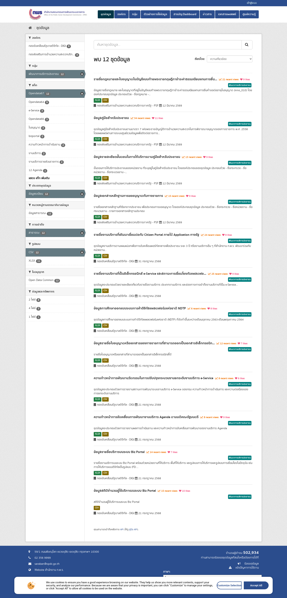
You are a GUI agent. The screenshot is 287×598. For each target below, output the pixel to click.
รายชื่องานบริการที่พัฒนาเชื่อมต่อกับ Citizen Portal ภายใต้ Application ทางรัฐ (146, 234)
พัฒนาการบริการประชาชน (240, 85)
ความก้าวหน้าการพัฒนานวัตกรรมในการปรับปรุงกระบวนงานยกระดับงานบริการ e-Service (153, 378)
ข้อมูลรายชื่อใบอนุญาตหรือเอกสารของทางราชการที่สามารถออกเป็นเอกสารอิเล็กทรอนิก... (154, 343)
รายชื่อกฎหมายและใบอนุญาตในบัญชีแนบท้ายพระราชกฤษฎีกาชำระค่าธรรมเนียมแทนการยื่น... (155, 79)
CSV (105, 100)
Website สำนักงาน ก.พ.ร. (49, 570)
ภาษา (166, 572)
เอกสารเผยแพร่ (227, 14)
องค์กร (121, 14)
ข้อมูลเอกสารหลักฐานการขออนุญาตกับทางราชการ (128, 195)
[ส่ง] (247, 44)
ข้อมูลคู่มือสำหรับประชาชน (111, 118)
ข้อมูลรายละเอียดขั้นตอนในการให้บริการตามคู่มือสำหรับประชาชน (137, 157)
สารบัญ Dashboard (184, 14)
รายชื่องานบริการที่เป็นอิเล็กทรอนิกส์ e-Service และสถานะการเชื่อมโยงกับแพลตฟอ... (150, 273)
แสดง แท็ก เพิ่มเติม (39, 178)
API (122, 529)
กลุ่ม (134, 14)
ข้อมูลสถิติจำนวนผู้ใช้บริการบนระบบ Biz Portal (125, 490)
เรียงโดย (199, 59)
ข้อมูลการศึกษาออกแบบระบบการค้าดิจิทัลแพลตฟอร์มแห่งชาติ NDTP (140, 308)
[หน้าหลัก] (30, 28)
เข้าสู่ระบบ (252, 3)
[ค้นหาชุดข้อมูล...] (168, 44)
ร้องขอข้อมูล (251, 564)
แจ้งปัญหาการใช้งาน (247, 568)
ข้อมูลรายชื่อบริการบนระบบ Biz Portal (119, 452)
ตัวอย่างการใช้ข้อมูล (155, 14)
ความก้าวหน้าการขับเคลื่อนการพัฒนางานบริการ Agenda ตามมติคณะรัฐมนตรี (146, 417)
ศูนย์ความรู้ (249, 14)
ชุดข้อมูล (106, 14)
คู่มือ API (133, 529)
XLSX (97, 100)
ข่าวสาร (207, 14)
